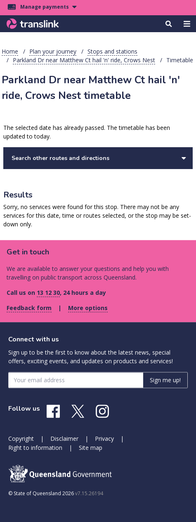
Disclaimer (64, 438)
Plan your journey (52, 51)
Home (10, 51)
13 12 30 (48, 292)
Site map (90, 447)
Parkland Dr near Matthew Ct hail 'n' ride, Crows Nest (84, 60)
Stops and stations (112, 51)
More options (88, 308)
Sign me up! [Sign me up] (165, 380)
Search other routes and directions (99, 158)
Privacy (104, 438)
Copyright (21, 438)
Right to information (35, 447)
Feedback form (29, 308)
